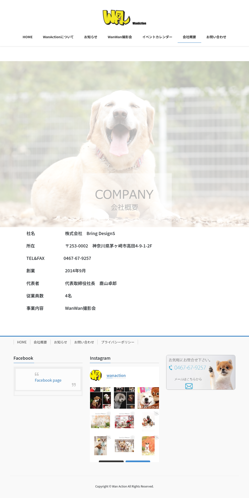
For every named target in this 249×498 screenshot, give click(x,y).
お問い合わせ (84, 342)
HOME (22, 342)
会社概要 (40, 342)
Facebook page (48, 380)
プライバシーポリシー (117, 342)
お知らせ (60, 342)
